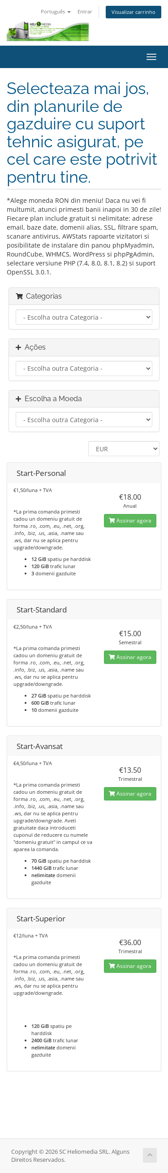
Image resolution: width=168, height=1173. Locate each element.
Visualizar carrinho (133, 12)
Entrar (85, 11)
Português (56, 11)
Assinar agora (130, 520)
